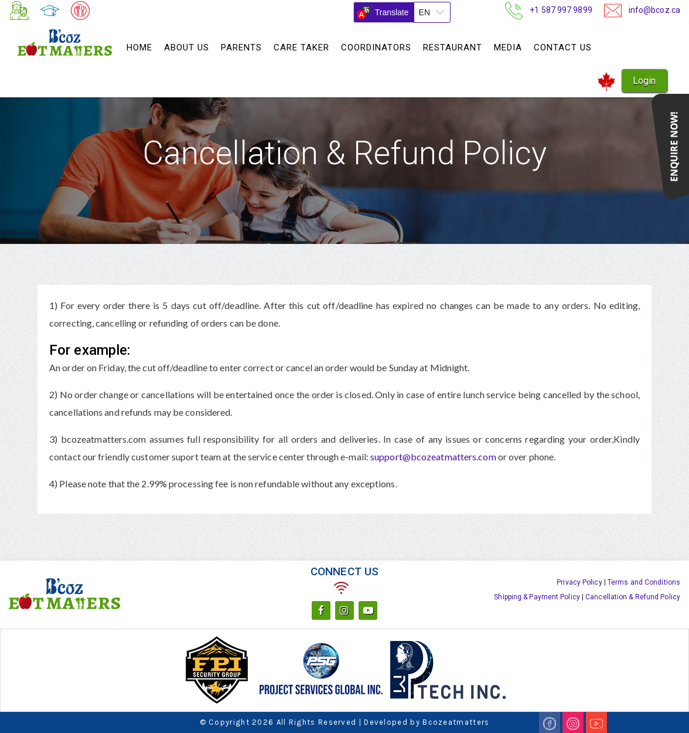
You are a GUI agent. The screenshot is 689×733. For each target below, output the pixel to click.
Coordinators (376, 47)
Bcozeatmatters (455, 722)
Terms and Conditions (644, 582)
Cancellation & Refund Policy (632, 597)
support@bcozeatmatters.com (434, 456)
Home (139, 47)
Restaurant (452, 47)
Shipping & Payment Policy (537, 597)
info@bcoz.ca (654, 9)
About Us (186, 47)
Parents (241, 47)
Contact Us (563, 47)
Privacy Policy (579, 582)
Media (508, 47)
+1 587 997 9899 (561, 9)
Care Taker (301, 47)
